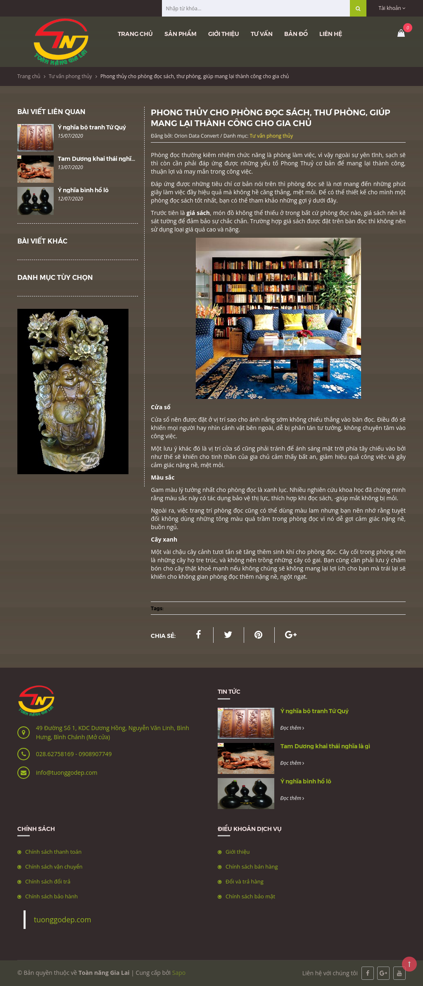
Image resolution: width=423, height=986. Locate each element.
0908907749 (95, 754)
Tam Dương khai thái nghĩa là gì (102, 158)
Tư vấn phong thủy (70, 76)
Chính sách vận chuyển (54, 866)
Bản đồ (296, 33)
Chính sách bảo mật (250, 896)
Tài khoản (392, 8)
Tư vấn (262, 33)
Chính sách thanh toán (53, 851)
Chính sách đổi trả (47, 881)
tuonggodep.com (62, 919)
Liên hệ (330, 33)
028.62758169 (55, 754)
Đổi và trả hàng (245, 881)
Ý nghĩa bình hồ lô (83, 190)
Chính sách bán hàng (252, 866)
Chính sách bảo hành (51, 896)
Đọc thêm (292, 727)
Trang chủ (135, 33)
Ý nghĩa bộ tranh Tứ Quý (92, 127)
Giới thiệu (223, 33)
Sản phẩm (180, 33)
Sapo (178, 972)
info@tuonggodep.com (66, 772)
